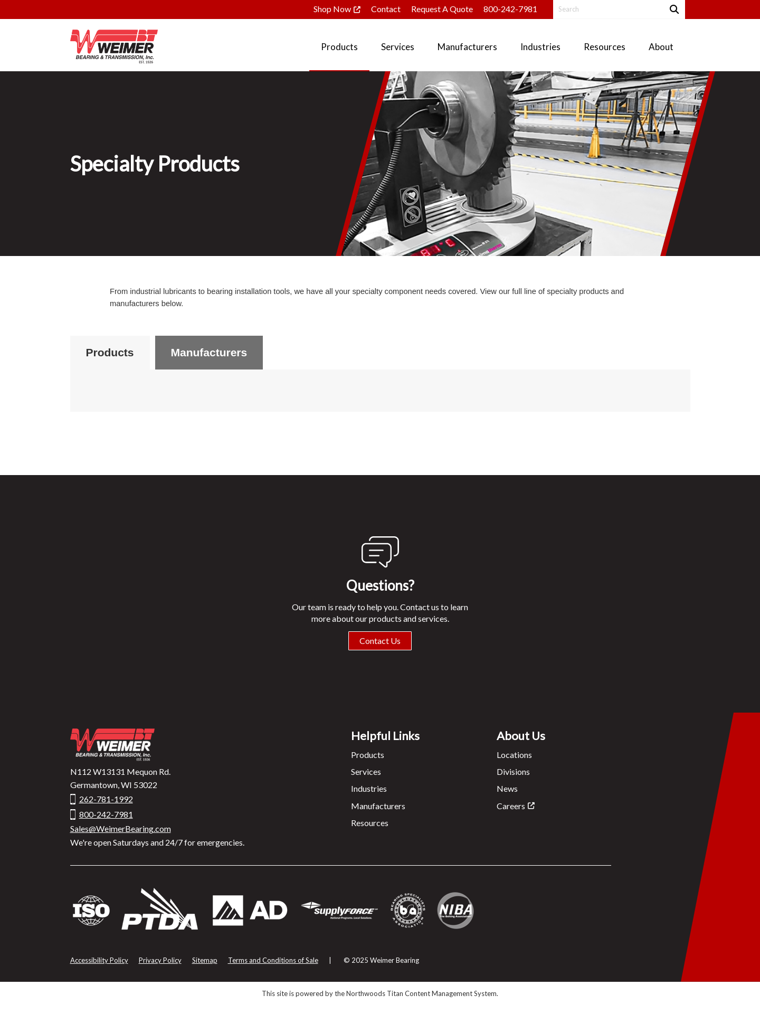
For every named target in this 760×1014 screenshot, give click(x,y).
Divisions (513, 771)
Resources (369, 823)
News (507, 788)
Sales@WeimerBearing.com (120, 828)
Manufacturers (209, 352)
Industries (369, 788)
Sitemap (204, 960)
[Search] (673, 9)
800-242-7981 (510, 9)
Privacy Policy (160, 960)
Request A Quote (442, 9)
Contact (386, 9)
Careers (511, 806)
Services (366, 771)
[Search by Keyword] (607, 9)
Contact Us (380, 641)
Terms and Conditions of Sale (273, 960)
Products (110, 352)
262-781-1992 (106, 799)
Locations (514, 755)
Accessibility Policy (99, 960)
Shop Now (332, 9)
